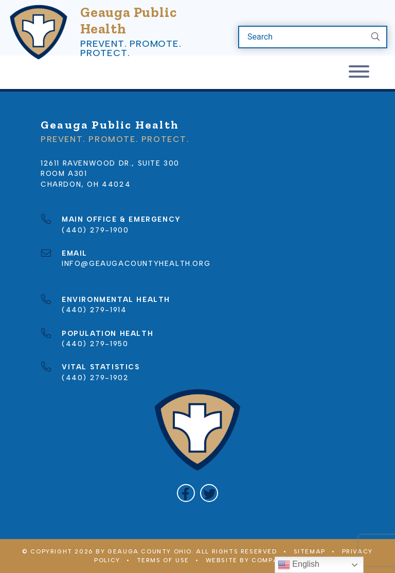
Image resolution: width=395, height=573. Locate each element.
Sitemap (310, 551)
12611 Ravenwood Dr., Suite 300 (110, 163)
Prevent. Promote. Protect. (131, 48)
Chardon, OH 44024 (86, 184)
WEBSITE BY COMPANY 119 (253, 560)
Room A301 (64, 173)
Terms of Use (163, 560)
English (298, 565)
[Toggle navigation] (359, 72)
